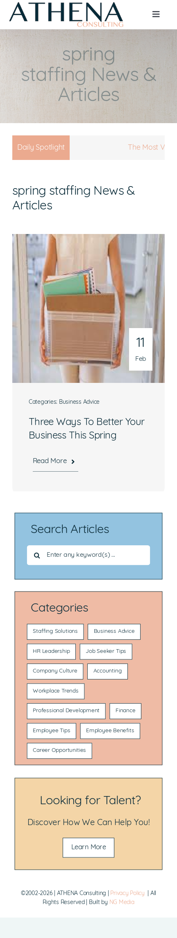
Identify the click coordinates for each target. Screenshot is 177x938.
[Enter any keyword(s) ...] (88, 555)
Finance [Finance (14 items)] (126, 711)
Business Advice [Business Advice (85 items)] (114, 632)
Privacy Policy (127, 894)
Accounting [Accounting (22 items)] (107, 671)
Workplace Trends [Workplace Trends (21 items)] (56, 691)
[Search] (37, 555)
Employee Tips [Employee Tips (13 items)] (51, 731)
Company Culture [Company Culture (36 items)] (55, 671)
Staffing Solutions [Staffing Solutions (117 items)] (55, 632)
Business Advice (79, 402)
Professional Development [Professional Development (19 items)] (66, 711)
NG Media (121, 903)
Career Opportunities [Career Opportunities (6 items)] (59, 751)
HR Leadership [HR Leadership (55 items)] (51, 652)
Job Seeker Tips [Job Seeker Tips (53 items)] (106, 652)
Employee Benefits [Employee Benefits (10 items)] (110, 731)
